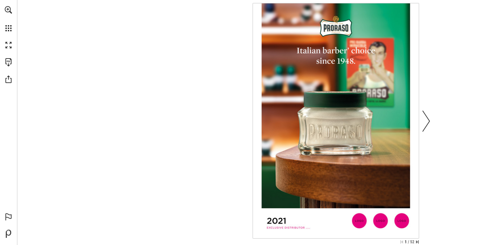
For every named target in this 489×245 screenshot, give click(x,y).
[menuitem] (8, 18)
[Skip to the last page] (417, 242)
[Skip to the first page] (401, 242)
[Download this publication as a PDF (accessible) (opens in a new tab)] (8, 62)
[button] (8, 9)
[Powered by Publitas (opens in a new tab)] (8, 233)
